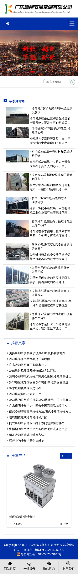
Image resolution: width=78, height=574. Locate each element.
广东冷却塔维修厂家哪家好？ (28, 364)
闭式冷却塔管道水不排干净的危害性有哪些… (38, 423)
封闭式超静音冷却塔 (22, 516)
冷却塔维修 (39, 10)
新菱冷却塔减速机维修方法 (26, 434)
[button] (33, 72)
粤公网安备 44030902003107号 (39, 554)
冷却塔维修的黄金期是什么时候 (29, 359)
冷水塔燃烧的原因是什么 (25, 388)
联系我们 (68, 565)
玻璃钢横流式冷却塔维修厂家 (28, 417)
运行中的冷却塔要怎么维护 (26, 440)
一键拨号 (29, 565)
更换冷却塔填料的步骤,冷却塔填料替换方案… (38, 353)
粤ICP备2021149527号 (49, 549)
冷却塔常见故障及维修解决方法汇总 (32, 370)
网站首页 (10, 565)
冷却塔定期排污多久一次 (25, 394)
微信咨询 (49, 565)
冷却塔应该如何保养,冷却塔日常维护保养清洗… (40, 382)
